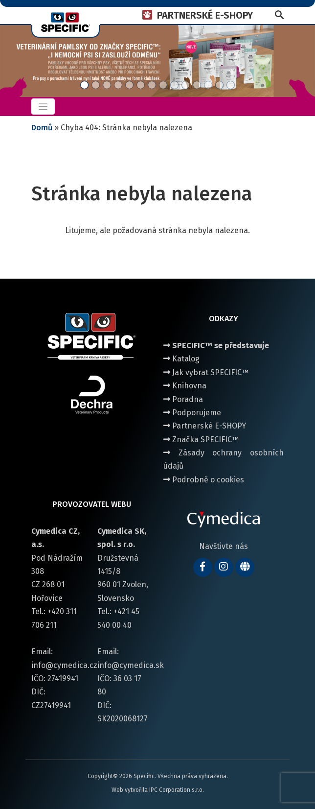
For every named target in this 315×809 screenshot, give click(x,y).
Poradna (183, 399)
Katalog (181, 358)
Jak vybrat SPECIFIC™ (205, 372)
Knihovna (184, 385)
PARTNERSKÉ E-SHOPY (205, 15)
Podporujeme (192, 412)
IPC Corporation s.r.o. (176, 789)
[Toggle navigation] (43, 106)
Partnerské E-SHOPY (204, 425)
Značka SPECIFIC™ (201, 439)
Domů (41, 127)
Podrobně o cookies (203, 479)
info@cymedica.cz (64, 665)
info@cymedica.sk (130, 665)
